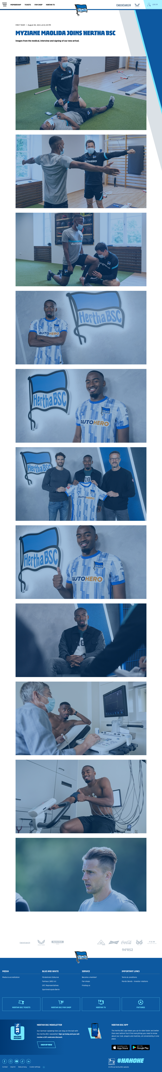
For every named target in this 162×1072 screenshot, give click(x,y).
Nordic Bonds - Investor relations (135, 981)
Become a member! (89, 977)
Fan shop (38, 5)
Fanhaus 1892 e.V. (49, 981)
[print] (44, 1067)
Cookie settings (35, 1067)
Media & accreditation (11, 977)
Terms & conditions (129, 977)
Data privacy (22, 1067)
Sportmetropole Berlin (51, 989)
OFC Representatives (50, 985)
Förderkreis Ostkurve (50, 977)
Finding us (86, 985)
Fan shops (86, 981)
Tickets (28, 5)
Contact (5, 1067)
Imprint (12, 1067)
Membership (15, 5)
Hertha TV (50, 5)
